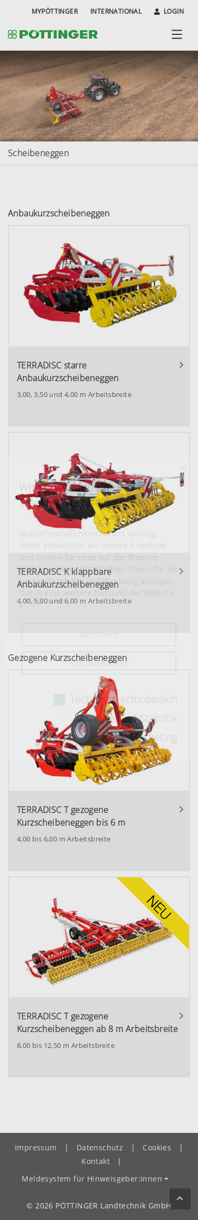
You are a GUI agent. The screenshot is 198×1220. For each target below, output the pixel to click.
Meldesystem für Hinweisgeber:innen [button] (92, 1179)
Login (169, 11)
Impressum (36, 1147)
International (116, 11)
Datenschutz (100, 1147)
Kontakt (95, 1161)
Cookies (157, 1147)
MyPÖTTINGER (55, 11)
